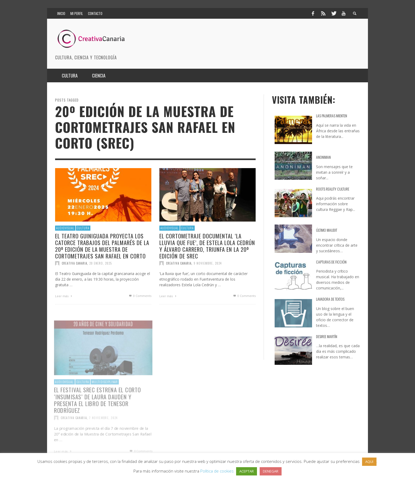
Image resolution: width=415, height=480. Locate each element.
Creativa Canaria (74, 263)
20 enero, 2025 (100, 263)
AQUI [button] (369, 461)
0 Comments (139, 296)
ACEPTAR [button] (246, 471)
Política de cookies (217, 471)
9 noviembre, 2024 (208, 263)
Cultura (83, 228)
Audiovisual (65, 228)
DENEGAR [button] (270, 471)
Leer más (64, 296)
